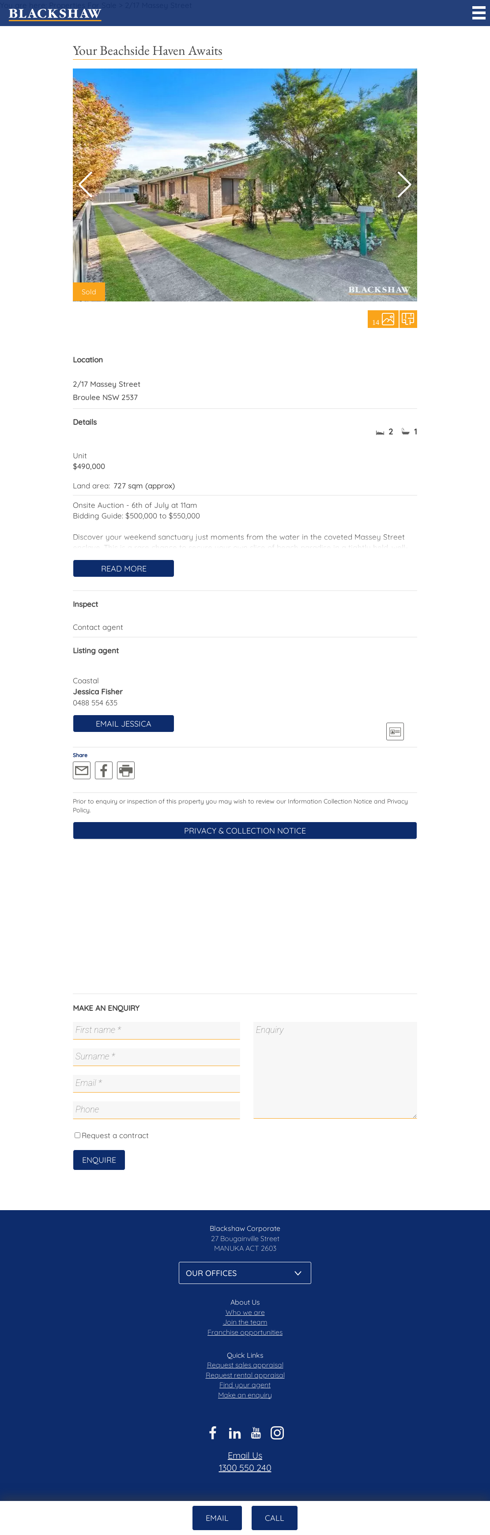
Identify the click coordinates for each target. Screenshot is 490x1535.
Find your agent (245, 1384)
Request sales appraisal (245, 1364)
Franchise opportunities (245, 1332)
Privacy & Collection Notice (245, 831)
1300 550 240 (245, 1467)
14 (375, 321)
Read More (124, 569)
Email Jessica (123, 724)
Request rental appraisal (245, 1375)
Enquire (99, 1160)
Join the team (245, 1322)
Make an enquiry (245, 1394)
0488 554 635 (95, 702)
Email (217, 1518)
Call (274, 1518)
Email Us (245, 1455)
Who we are (245, 1312)
